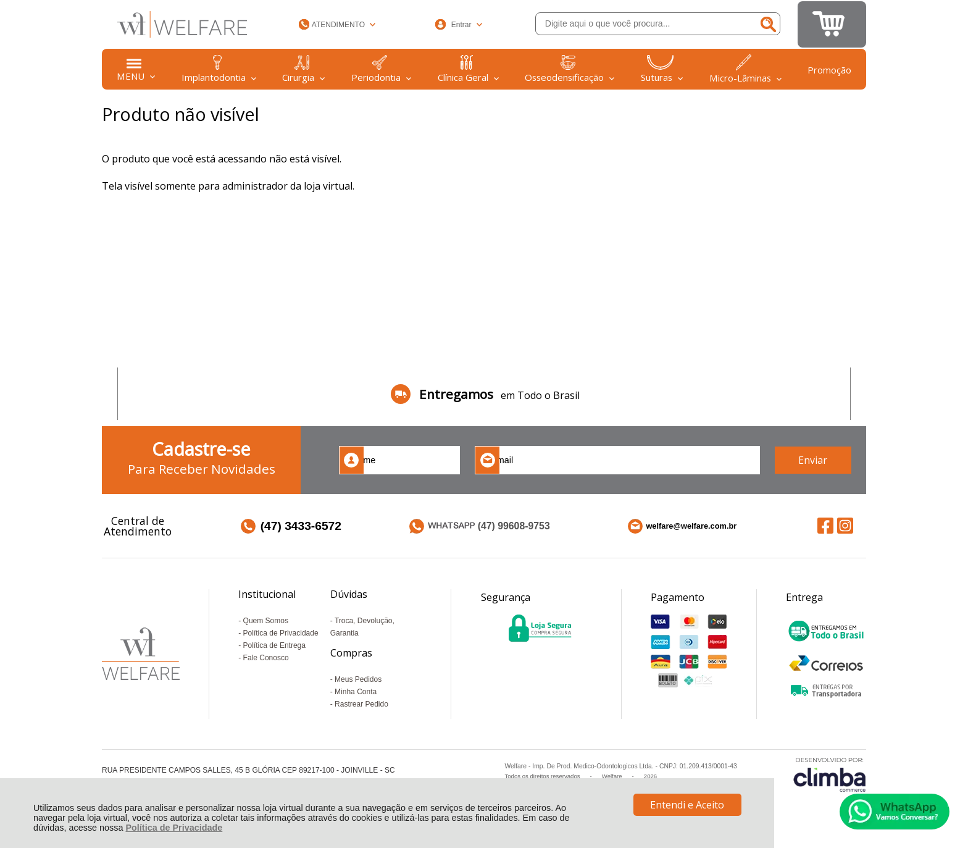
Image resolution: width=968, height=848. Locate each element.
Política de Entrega (274, 645)
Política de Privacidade (173, 828)
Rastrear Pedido (361, 704)
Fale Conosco (266, 657)
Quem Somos (265, 620)
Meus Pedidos (358, 679)
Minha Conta (356, 691)
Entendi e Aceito (687, 805)
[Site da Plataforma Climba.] (829, 774)
